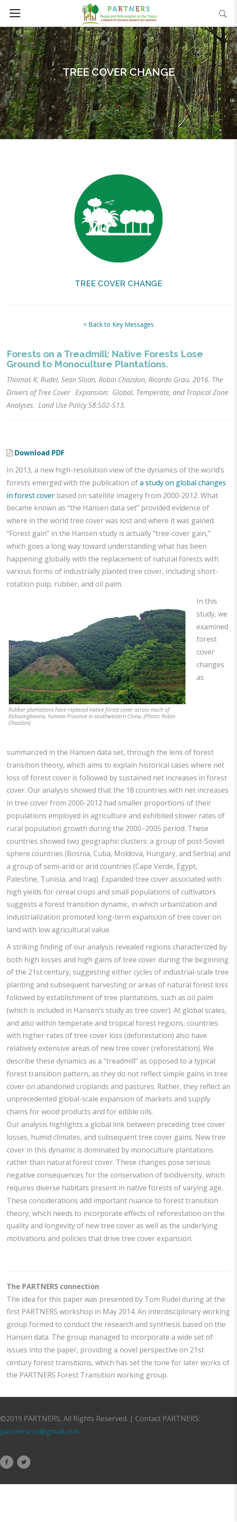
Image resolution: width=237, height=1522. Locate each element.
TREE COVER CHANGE (118, 283)
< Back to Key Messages (118, 324)
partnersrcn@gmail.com (39, 1431)
